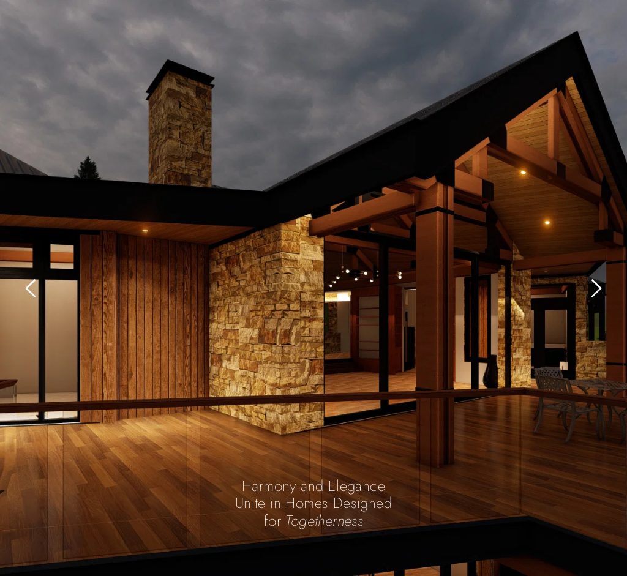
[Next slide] (596, 288)
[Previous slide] (31, 288)
